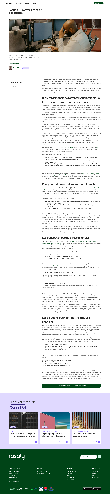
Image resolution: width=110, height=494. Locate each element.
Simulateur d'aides (13, 477)
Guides (94, 473)
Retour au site (98, 3)
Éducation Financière (14, 473)
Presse (68, 475)
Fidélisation (27, 3)
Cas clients (95, 471)
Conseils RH (35, 3)
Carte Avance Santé (14, 481)
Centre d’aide (95, 477)
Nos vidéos (69, 473)
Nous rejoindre (70, 477)
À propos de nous (71, 471)
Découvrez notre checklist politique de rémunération (71, 385)
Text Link (14, 86)
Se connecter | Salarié (42, 471)
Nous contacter (70, 479)
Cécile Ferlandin (68, 147)
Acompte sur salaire (14, 471)
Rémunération (19, 3)
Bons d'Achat (12, 475)
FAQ (93, 475)
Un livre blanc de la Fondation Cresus (59, 266)
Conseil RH (25, 68)
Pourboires (11, 479)
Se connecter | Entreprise (43, 473)
